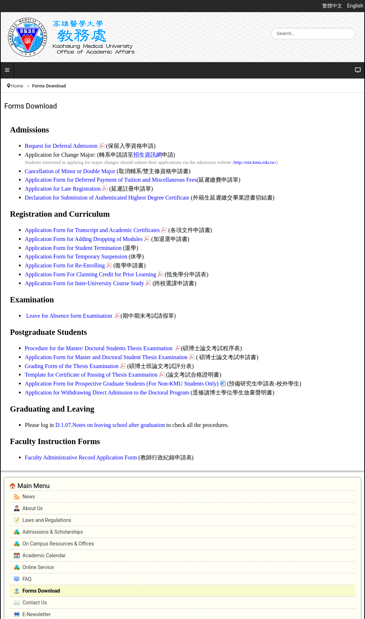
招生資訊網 (147, 155)
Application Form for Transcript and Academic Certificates (92, 230)
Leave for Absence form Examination (70, 316)
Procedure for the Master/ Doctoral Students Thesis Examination (99, 348)
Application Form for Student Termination (74, 248)
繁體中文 (332, 6)
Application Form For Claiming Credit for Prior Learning (90, 274)
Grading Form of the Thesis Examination (72, 366)
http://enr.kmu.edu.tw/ (255, 162)
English (355, 6)
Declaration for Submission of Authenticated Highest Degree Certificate (107, 198)
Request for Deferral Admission (61, 146)
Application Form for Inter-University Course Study (84, 283)
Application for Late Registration (63, 189)
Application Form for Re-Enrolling (65, 265)
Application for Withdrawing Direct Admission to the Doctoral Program (107, 392)
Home (17, 86)
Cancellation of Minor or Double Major (70, 171)
